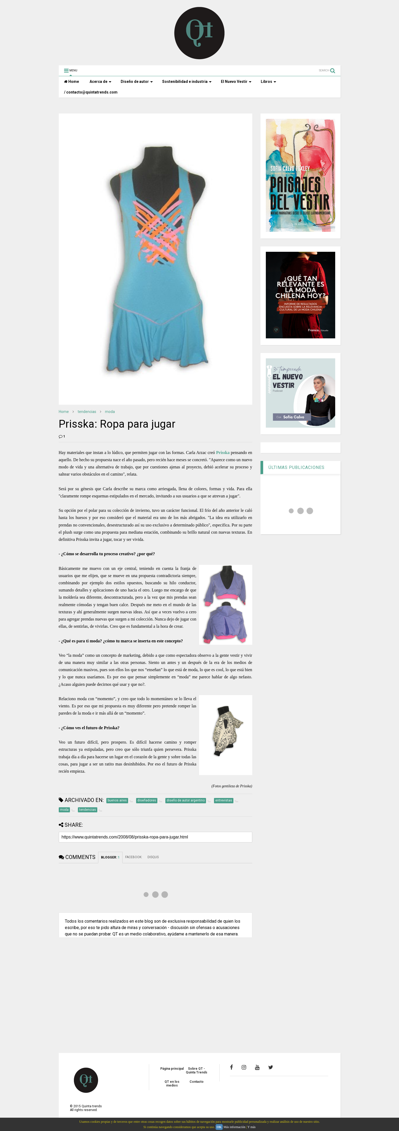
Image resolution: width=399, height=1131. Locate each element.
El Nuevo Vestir (236, 81)
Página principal (172, 1069)
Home (71, 81)
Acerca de (100, 81)
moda (110, 412)
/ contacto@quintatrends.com (90, 92)
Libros (268, 81)
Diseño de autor (137, 81)
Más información (234, 1127)
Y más (251, 1127)
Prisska (223, 452)
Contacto (197, 1082)
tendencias (87, 412)
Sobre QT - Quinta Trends (196, 1070)
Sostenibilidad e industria (187, 81)
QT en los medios (172, 1083)
